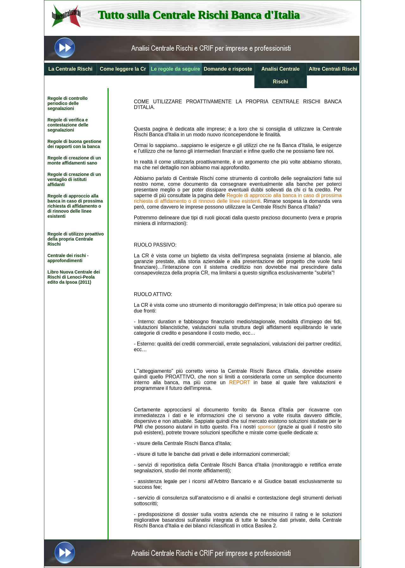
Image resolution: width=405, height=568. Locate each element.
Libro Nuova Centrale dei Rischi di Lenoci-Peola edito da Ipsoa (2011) (73, 277)
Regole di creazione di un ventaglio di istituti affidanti (74, 179)
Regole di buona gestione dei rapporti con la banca (74, 144)
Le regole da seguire (175, 69)
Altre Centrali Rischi (333, 69)
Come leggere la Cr (123, 69)
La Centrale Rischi (70, 69)
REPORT (239, 382)
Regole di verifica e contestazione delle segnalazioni (67, 124)
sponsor (267, 426)
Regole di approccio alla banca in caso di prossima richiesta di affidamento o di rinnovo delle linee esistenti (75, 206)
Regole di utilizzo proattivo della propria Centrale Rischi (75, 239)
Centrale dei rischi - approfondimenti (68, 258)
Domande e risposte (228, 69)
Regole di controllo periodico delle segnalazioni (67, 103)
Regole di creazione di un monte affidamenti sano (74, 160)
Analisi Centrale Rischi (280, 75)
